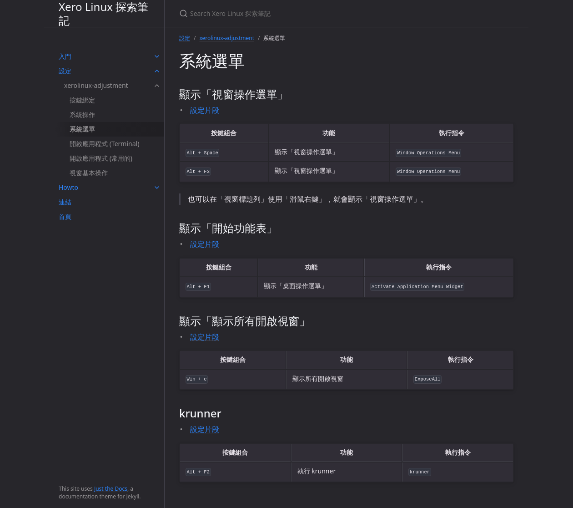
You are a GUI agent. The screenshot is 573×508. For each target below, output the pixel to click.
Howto (68, 187)
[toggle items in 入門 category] (157, 56)
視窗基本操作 (89, 172)
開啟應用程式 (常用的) (101, 158)
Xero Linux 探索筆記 (103, 13)
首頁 (65, 216)
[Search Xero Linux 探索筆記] (286, 13)
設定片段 (204, 110)
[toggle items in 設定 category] (157, 71)
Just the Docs (110, 489)
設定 (65, 70)
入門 (65, 56)
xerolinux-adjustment (96, 85)
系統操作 (82, 114)
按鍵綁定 (82, 100)
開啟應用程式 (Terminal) (104, 143)
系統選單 (82, 129)
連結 (65, 202)
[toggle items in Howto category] (157, 187)
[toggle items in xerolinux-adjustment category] (157, 85)
